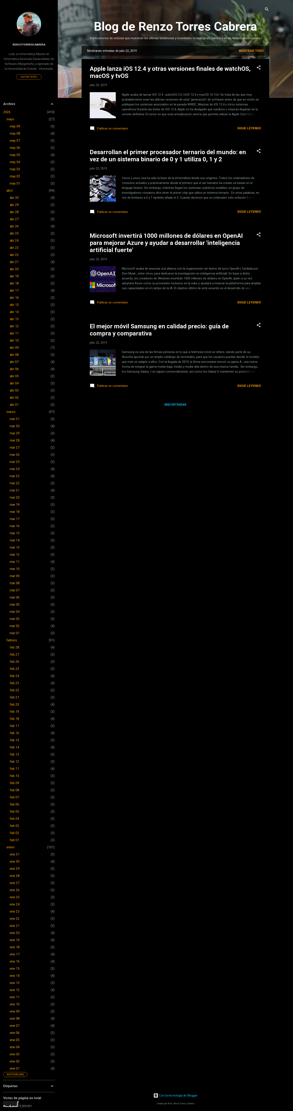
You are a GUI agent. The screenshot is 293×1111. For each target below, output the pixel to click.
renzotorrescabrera (29, 44)
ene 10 (15, 1004)
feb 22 (14, 690)
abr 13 (14, 319)
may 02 (15, 176)
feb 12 (14, 762)
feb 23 (14, 683)
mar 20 (15, 497)
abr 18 (14, 283)
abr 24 (14, 240)
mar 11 (15, 562)
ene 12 (15, 990)
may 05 (15, 155)
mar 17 (15, 519)
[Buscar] (266, 9)
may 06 (15, 148)
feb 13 (14, 754)
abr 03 (14, 390)
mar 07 (15, 590)
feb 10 (14, 776)
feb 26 (14, 662)
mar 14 (15, 540)
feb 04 (14, 819)
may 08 (15, 133)
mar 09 (15, 576)
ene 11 (15, 997)
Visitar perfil (28, 76)
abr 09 (14, 348)
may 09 (15, 126)
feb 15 (14, 740)
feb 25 (14, 669)
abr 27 (14, 219)
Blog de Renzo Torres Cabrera (175, 26)
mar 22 (15, 483)
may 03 (15, 169)
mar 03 (15, 619)
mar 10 (15, 569)
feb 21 (14, 697)
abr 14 (14, 312)
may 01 (15, 183)
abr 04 (14, 383)
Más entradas (175, 404)
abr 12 (14, 326)
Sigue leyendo (249, 128)
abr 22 (14, 255)
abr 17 (14, 290)
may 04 (15, 162)
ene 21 (15, 926)
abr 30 (14, 198)
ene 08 (15, 1018)
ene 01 (15, 1068)
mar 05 (15, 604)
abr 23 (14, 248)
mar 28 (15, 440)
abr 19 (14, 276)
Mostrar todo (251, 51)
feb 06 (14, 804)
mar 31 (15, 419)
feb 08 (14, 790)
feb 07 (14, 797)
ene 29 (15, 869)
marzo (11, 412)
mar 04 (15, 612)
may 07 (15, 141)
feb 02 (14, 833)
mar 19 (15, 505)
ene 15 (15, 968)
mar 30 (15, 426)
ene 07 (15, 1026)
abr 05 (14, 376)
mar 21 (15, 490)
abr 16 (14, 298)
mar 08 (15, 583)
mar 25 (15, 462)
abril (10, 191)
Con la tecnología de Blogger (175, 1095)
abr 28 (14, 212)
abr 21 (14, 262)
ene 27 (15, 883)
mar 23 (15, 476)
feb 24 (14, 676)
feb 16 (14, 733)
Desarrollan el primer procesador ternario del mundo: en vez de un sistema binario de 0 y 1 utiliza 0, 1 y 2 (168, 155)
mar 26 (15, 455)
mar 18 (15, 512)
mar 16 (15, 526)
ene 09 (15, 1011)
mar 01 (15, 633)
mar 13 (15, 547)
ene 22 (15, 919)
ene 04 (15, 1047)
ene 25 (15, 897)
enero (11, 847)
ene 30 (15, 861)
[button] (258, 68)
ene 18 (15, 947)
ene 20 (15, 933)
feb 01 (14, 840)
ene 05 (15, 1040)
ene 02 (15, 1061)
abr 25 (14, 233)
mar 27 (15, 447)
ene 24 (15, 904)
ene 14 (15, 976)
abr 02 (14, 397)
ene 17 (15, 954)
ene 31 (15, 854)
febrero (12, 640)
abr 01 (14, 405)
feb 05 (14, 811)
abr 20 (14, 269)
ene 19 (15, 940)
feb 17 (14, 726)
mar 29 (15, 433)
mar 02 (15, 626)
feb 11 (14, 769)
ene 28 (15, 876)
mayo (10, 119)
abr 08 (14, 355)
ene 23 (15, 911)
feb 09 (14, 783)
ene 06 (15, 1033)
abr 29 (14, 205)
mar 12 (15, 555)
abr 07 (14, 362)
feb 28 (14, 647)
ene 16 (15, 961)
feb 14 (14, 747)
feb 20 (14, 704)
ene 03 (15, 1054)
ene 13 (15, 983)
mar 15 (15, 533)
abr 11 (14, 333)
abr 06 (14, 369)
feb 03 (14, 826)
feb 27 (14, 654)
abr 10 (14, 340)
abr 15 (14, 305)
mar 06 (15, 597)
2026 (7, 112)
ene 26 (15, 890)
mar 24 (15, 469)
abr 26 (14, 226)
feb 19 (14, 712)
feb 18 (14, 719)
